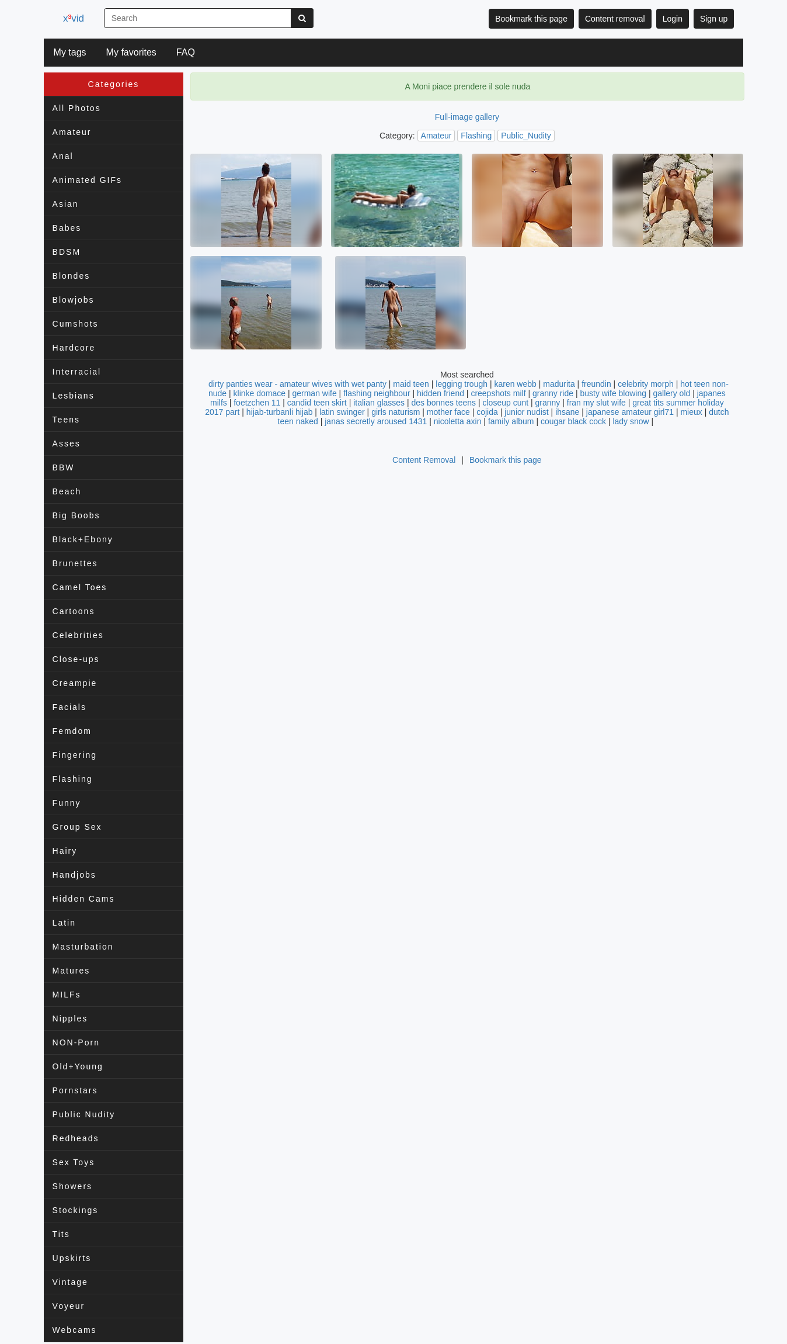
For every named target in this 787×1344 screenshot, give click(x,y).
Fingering (75, 755)
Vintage (70, 1282)
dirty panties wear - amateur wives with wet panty (297, 384)
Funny (67, 803)
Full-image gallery (467, 117)
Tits (61, 1234)
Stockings (76, 1210)
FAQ (185, 52)
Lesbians (74, 395)
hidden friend (440, 393)
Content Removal (423, 460)
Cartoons (74, 611)
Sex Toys (74, 1162)
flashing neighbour (376, 393)
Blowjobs (74, 299)
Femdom (72, 731)
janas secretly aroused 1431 (376, 421)
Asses (67, 443)
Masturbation (83, 946)
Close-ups (76, 659)
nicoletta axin (458, 421)
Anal (63, 156)
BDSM (67, 252)
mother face (448, 412)
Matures (71, 970)
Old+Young (78, 1066)
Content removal (615, 18)
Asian (66, 204)
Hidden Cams (84, 898)
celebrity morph (646, 384)
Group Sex (77, 827)
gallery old (671, 393)
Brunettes (75, 563)
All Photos (77, 108)
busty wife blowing (613, 393)
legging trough (461, 384)
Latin (64, 922)
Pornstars (75, 1090)
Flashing (73, 779)
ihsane (567, 412)
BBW (64, 467)
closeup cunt (505, 402)
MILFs (67, 994)
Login (672, 18)
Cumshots (76, 323)
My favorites (131, 52)
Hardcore (74, 347)
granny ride (552, 393)
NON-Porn (76, 1042)
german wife (314, 393)
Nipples (70, 1018)
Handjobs (74, 874)
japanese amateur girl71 (630, 412)
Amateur (72, 132)
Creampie (75, 683)
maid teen (411, 384)
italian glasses (379, 402)
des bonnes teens (444, 402)
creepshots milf (498, 393)
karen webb (515, 384)
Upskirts (72, 1258)
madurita (558, 384)
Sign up (713, 18)
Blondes (71, 275)
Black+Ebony (83, 539)
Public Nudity (84, 1114)
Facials (69, 707)
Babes (67, 228)
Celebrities (78, 635)
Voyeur (69, 1306)
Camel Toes (80, 587)
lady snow (630, 421)
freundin (596, 384)
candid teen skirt (317, 402)
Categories (114, 84)
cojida (487, 412)
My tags (70, 52)
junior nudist (526, 412)
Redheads (76, 1138)
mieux (691, 412)
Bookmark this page (531, 18)
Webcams (75, 1330)
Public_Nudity (526, 135)
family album (511, 421)
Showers (72, 1186)
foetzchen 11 (257, 402)
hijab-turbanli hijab (279, 412)
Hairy (65, 850)
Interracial (77, 371)
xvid (75, 18)
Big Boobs (76, 515)
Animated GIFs (87, 180)
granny (547, 402)
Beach (67, 491)
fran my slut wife (596, 402)
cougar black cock (573, 421)
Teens (66, 419)
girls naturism (395, 412)
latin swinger (342, 412)
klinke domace (260, 393)
